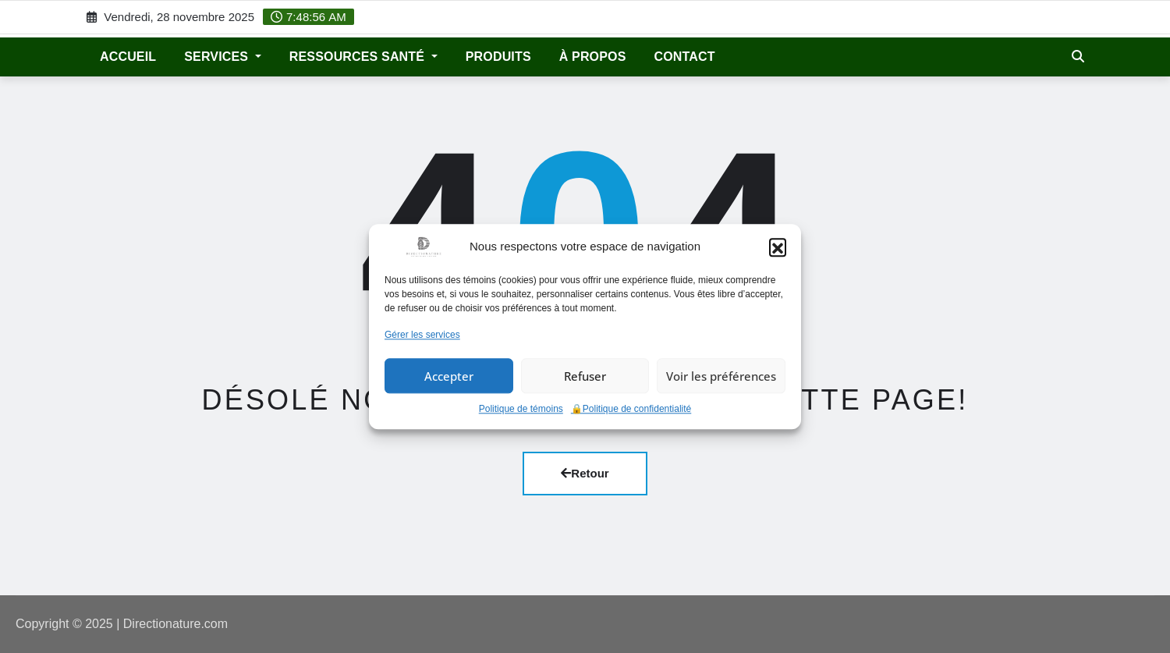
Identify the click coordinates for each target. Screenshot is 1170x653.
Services (222, 56)
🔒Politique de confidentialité (631, 409)
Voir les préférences (721, 376)
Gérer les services (422, 334)
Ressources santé (363, 56)
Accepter (448, 376)
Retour (584, 473)
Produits (498, 56)
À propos (592, 56)
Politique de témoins (521, 409)
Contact (684, 56)
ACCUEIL (128, 56)
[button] (777, 246)
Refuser (585, 376)
